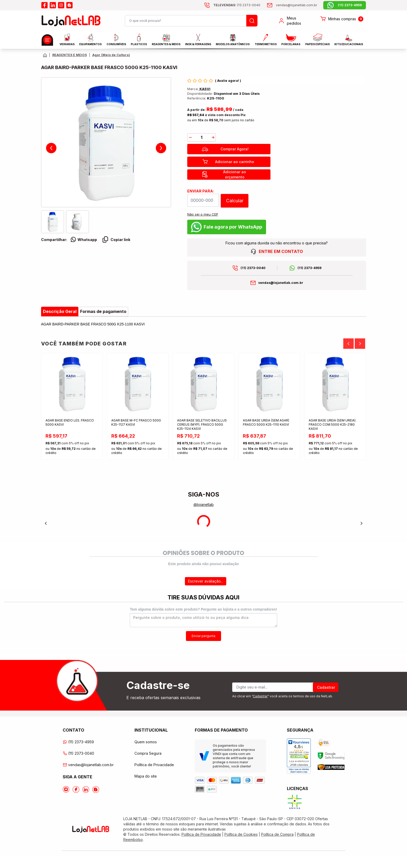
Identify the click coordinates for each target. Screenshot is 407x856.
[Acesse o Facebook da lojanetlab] (76, 789)
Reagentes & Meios (166, 40)
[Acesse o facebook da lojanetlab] (44, 5)
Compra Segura (147, 753)
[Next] (360, 343)
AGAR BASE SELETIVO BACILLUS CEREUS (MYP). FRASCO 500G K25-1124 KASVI (202, 424)
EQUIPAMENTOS (90, 40)
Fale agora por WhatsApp (226, 227)
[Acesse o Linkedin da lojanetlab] (85, 789)
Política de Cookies (241, 834)
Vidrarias (67, 40)
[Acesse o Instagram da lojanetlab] (66, 789)
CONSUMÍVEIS (116, 40)
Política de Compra (277, 834)
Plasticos (139, 40)
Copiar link (116, 239)
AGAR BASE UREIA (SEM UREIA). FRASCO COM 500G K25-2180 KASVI (332, 424)
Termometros (266, 40)
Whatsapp (83, 239)
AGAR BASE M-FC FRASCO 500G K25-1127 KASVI (136, 422)
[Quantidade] (201, 137)
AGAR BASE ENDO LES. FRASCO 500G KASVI (70, 422)
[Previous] (348, 343)
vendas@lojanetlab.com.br (280, 283)
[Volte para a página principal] (45, 55)
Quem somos (145, 742)
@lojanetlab (203, 504)
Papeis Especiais (317, 40)
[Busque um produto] (251, 20)
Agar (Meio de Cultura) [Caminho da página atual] (111, 55)
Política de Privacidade (154, 765)
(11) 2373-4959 (309, 268)
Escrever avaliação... (205, 581)
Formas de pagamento (103, 311)
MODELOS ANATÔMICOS (233, 40)
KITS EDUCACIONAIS (348, 40)
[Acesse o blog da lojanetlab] (69, 5)
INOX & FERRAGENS (198, 40)
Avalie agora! (228, 81)
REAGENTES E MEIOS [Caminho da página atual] (69, 55)
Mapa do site (145, 776)
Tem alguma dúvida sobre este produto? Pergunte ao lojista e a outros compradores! (203, 609)
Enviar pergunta (203, 636)
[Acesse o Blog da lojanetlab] (95, 789)
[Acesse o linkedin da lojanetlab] (53, 5)
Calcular (234, 200)
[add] (213, 137)
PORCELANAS (290, 40)
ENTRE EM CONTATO (276, 251)
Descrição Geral (59, 311)
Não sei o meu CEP (202, 214)
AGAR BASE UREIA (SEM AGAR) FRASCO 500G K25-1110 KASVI (266, 422)
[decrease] (190, 137)
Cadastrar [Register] (326, 687)
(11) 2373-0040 (253, 268)
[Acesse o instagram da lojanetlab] (61, 5)
